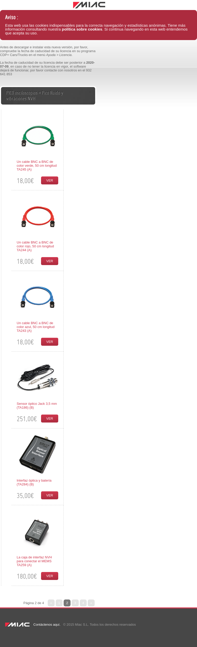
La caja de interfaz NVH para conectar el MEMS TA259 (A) (34, 561)
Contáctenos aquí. (47, 624)
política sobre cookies (82, 29)
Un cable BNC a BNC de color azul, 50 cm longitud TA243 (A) (35, 327)
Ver (49, 180)
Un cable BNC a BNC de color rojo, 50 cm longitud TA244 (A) (35, 246)
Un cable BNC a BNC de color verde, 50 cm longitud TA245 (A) (37, 165)
